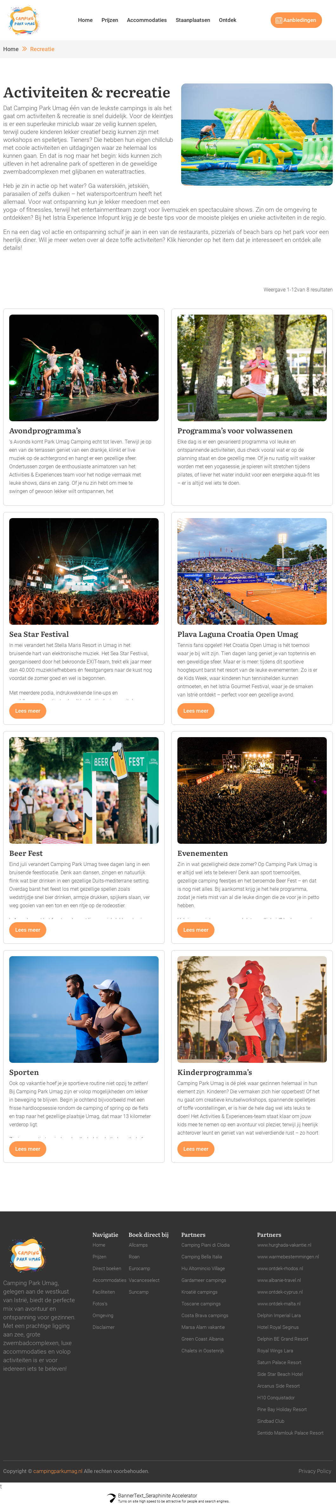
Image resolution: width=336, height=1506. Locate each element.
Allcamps (138, 1245)
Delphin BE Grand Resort (282, 1339)
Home (85, 20)
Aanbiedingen (299, 20)
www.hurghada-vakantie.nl (284, 1245)
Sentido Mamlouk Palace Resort (290, 1433)
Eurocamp (139, 1268)
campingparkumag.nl (57, 1471)
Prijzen (110, 20)
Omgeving (103, 1315)
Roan (134, 1257)
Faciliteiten (104, 1292)
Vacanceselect (144, 1280)
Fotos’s (100, 1304)
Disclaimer (104, 1327)
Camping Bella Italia (201, 1257)
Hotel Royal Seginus (278, 1327)
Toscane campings (201, 1304)
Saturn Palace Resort (279, 1362)
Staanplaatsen (193, 20)
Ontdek (227, 20)
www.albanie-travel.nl (279, 1280)
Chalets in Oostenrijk (202, 1351)
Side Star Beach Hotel (280, 1374)
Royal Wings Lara (275, 1351)
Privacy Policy (315, 1471)
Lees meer (27, 711)
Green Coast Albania (202, 1339)
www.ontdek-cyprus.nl (280, 1292)
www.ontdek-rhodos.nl (280, 1268)
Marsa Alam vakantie (203, 1327)
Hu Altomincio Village (203, 1268)
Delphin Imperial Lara (279, 1315)
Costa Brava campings (204, 1315)
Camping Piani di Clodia (205, 1245)
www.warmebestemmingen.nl (288, 1257)
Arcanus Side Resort (278, 1386)
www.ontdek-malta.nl (278, 1304)
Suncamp (138, 1292)
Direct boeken (107, 1268)
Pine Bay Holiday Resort (282, 1409)
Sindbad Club (270, 1421)
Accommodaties (147, 20)
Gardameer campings (203, 1280)
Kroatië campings (199, 1292)
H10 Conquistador (276, 1398)
